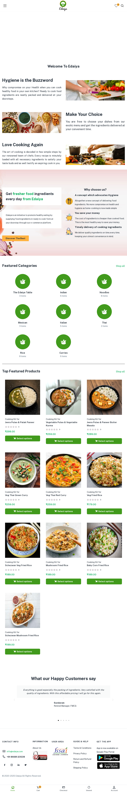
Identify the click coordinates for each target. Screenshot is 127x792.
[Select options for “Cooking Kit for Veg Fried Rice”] (104, 511)
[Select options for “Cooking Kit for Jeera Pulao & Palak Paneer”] (22, 438)
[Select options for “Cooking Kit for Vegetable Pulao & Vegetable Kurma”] (63, 441)
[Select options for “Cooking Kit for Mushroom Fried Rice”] (63, 581)
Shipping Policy (80, 768)
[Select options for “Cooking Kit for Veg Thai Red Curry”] (63, 511)
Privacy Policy (79, 753)
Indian (63, 292)
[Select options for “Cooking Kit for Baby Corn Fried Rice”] (104, 581)
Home (12, 788)
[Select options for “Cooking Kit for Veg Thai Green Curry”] (22, 511)
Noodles (104, 292)
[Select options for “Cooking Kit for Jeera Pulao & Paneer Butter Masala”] (104, 441)
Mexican (22, 322)
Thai (104, 322)
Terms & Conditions (82, 748)
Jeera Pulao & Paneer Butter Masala (102, 422)
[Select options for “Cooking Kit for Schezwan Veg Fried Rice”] (22, 581)
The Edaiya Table (22, 292)
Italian (63, 322)
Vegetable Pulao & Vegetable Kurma (61, 422)
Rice (22, 352)
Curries (63, 352)
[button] (14, 699)
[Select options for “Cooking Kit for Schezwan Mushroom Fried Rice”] (22, 652)
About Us (37, 748)
